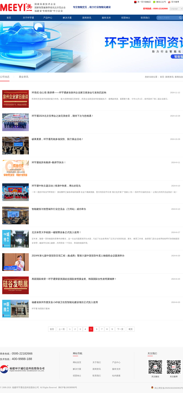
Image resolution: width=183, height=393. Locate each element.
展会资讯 (23, 77)
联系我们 (145, 18)
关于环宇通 (28, 18)
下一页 (120, 329)
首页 (9, 18)
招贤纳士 (125, 18)
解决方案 (67, 18)
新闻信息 (179, 77)
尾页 (131, 329)
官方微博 (175, 2)
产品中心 (47, 18)
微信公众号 (161, 2)
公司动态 (4, 77)
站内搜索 (116, 375)
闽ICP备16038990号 (67, 387)
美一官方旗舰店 (144, 2)
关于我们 (97, 362)
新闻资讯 (86, 18)
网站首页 (77, 362)
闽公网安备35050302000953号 (167, 388)
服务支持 (106, 18)
